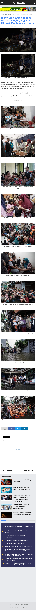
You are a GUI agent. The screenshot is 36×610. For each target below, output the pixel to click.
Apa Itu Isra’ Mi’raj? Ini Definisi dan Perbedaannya (15, 536)
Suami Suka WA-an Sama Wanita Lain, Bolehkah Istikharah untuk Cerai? (22, 514)
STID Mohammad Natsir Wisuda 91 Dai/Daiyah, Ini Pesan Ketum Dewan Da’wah (19, 554)
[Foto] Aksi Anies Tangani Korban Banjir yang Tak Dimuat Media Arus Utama (17, 20)
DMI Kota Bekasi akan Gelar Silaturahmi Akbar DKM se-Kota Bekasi (18, 559)
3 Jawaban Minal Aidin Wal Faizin (14, 543)
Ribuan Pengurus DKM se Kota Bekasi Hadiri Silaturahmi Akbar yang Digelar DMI (18, 550)
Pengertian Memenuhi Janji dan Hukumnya (17, 540)
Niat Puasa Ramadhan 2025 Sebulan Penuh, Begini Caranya (17, 531)
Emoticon (6, 437)
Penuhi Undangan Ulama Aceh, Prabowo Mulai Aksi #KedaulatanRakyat (21, 506)
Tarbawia (18, 2)
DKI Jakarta (8, 14)
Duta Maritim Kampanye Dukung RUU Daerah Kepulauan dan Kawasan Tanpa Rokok (18, 564)
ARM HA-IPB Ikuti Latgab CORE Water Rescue (18, 546)
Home (2, 14)
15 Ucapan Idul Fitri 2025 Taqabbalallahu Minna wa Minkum (19, 527)
